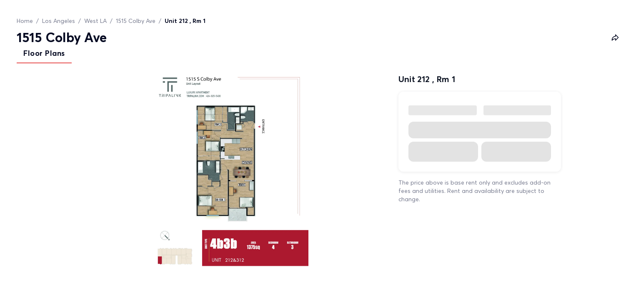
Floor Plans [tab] (44, 53)
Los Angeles (58, 21)
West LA (95, 21)
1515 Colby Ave (135, 21)
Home (25, 21)
